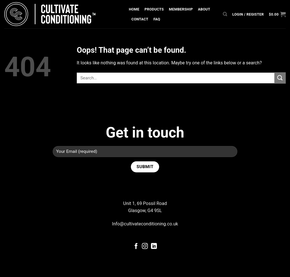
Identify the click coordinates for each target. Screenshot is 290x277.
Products (154, 9)
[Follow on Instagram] (145, 246)
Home (134, 9)
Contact (139, 19)
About (204, 9)
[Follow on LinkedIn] (154, 246)
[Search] (225, 14)
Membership (181, 9)
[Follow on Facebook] (136, 246)
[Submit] (280, 77)
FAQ (156, 19)
